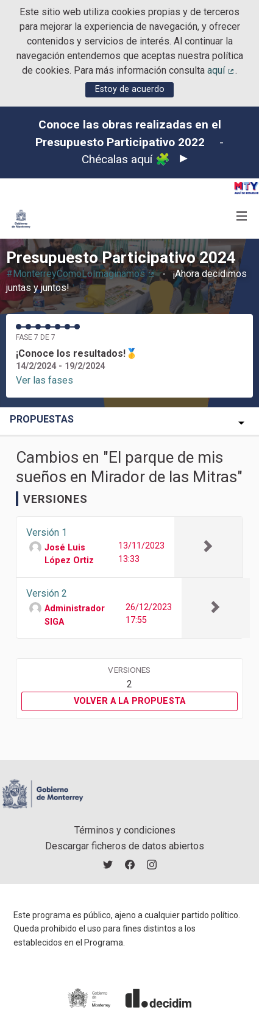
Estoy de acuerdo (130, 89)
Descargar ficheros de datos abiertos (124, 846)
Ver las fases (44, 380)
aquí (221, 70)
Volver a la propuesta (129, 701)
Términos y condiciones (125, 830)
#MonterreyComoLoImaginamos (80, 273)
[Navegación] (241, 216)
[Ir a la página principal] (21, 219)
